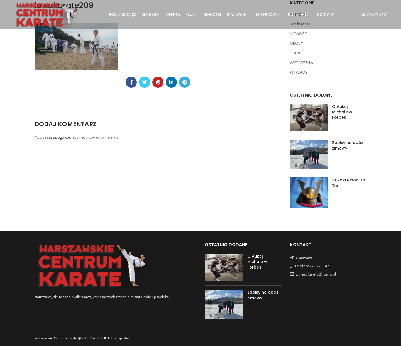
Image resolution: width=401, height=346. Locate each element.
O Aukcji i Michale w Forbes (342, 112)
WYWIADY (298, 72)
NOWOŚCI (299, 33)
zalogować (62, 137)
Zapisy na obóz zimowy (347, 145)
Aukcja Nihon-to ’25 (348, 182)
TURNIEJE (297, 52)
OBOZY (296, 43)
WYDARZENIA (301, 62)
